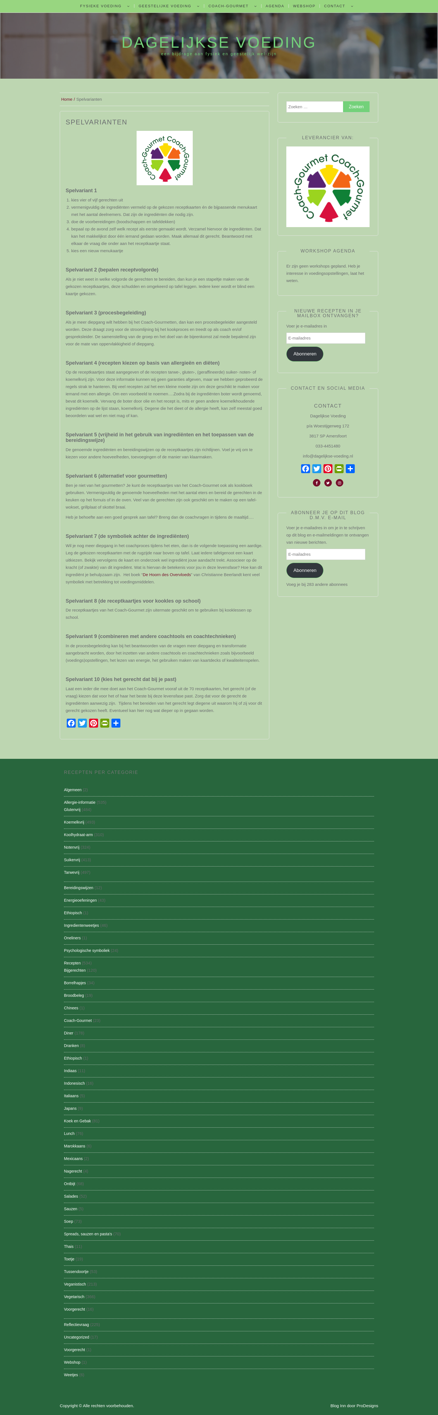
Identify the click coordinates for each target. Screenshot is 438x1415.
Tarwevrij (71, 872)
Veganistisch (75, 1284)
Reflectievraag (76, 1324)
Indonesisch (74, 1083)
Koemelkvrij (74, 822)
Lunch (69, 1133)
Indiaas (70, 1071)
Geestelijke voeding (165, 6)
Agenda (275, 6)
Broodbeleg (74, 995)
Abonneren (304, 354)
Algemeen (73, 790)
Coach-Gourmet (228, 6)
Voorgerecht (74, 1309)
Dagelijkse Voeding (219, 42)
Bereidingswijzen (78, 887)
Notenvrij (71, 847)
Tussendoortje (76, 1271)
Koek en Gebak (77, 1121)
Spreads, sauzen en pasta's (88, 1234)
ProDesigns (367, 1405)
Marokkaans (74, 1146)
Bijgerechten (75, 970)
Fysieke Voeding (101, 6)
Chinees (71, 1008)
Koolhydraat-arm (78, 834)
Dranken (71, 1045)
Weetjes (71, 1375)
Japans (70, 1108)
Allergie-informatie (80, 802)
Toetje (69, 1259)
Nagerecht (73, 1171)
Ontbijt (69, 1183)
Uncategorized (76, 1337)
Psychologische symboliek (87, 950)
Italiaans (71, 1096)
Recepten (72, 963)
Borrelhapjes (75, 983)
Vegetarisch (74, 1296)
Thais (68, 1246)
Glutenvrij (72, 809)
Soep (68, 1221)
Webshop (304, 6)
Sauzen (70, 1209)
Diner (68, 1033)
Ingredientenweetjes (81, 925)
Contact (334, 6)
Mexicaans (73, 1158)
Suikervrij (72, 860)
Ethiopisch (73, 913)
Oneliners (72, 938)
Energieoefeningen (80, 900)
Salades (71, 1196)
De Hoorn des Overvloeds (167, 574)
